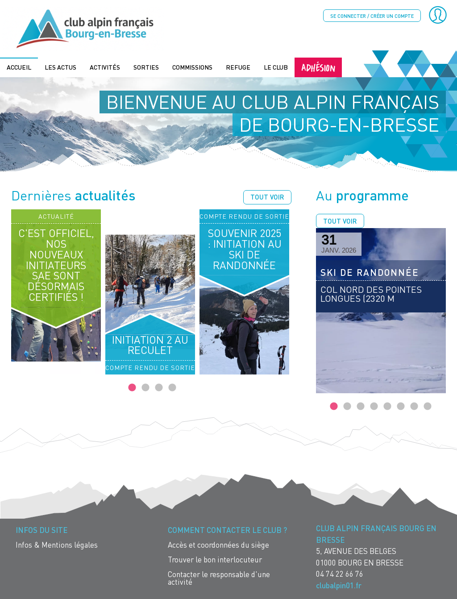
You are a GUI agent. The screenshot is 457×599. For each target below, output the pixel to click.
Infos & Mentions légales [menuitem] (57, 544)
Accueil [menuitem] (19, 66)
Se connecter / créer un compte (372, 16)
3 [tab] (158, 387)
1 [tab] (132, 387)
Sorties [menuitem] (146, 66)
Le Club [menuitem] (276, 66)
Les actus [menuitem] (60, 66)
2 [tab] (145, 387)
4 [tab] (172, 387)
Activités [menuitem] (105, 66)
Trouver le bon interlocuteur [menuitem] (215, 558)
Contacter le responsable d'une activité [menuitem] (219, 577)
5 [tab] (387, 405)
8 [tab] (427, 405)
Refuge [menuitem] (238, 66)
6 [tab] (400, 405)
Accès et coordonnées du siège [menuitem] (218, 544)
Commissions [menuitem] (192, 66)
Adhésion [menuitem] (318, 66)
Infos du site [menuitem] (41, 529)
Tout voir (267, 196)
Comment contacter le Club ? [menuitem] (227, 529)
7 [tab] (414, 405)
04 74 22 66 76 (339, 573)
